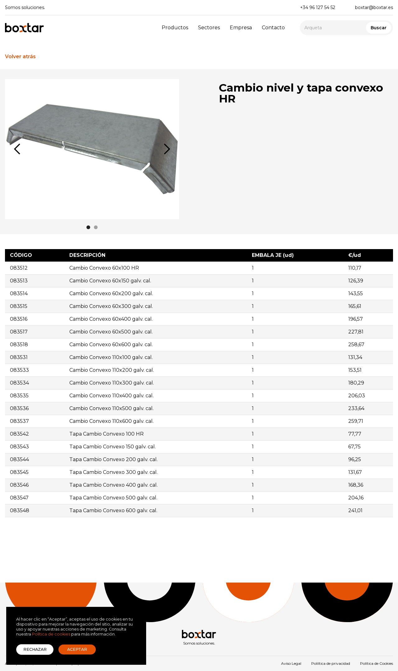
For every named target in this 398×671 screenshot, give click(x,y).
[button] (17, 149)
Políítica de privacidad (330, 663)
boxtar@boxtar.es (374, 7)
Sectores (209, 28)
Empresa (241, 28)
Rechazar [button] (35, 649)
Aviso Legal (291, 663)
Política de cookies (51, 634)
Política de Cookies (376, 663)
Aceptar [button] (77, 649)
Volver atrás (20, 56)
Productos (175, 28)
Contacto (273, 28)
